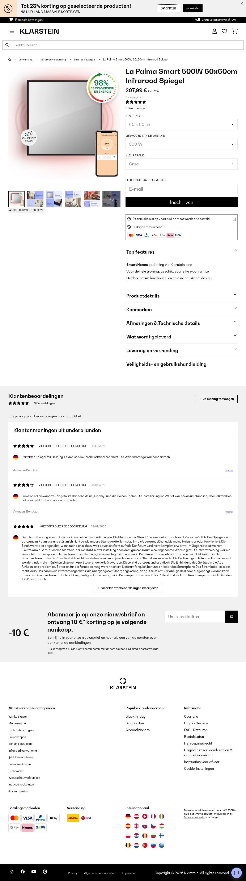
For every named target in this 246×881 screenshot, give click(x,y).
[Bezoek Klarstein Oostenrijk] (136, 815)
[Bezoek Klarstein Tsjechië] (153, 825)
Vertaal (228, 470)
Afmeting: (133, 116)
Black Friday (135, 716)
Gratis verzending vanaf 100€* (217, 19)
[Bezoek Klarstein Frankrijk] (153, 815)
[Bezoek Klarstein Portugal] (144, 844)
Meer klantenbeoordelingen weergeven (128, 587)
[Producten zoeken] (123, 45)
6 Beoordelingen (136, 108)
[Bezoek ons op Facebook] (26, 872)
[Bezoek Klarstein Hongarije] (161, 825)
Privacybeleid (220, 813)
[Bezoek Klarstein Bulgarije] (153, 834)
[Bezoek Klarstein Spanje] (128, 825)
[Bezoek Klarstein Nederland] (136, 844)
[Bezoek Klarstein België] (128, 844)
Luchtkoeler (17, 770)
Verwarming (27, 59)
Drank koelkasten (22, 763)
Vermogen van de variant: (145, 135)
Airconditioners (138, 730)
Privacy (83, 869)
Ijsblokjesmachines (23, 757)
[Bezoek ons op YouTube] (39, 872)
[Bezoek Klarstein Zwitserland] (144, 815)
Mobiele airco (19, 723)
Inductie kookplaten (23, 783)
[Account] (214, 31)
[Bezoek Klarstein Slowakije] (144, 825)
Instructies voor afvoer (202, 762)
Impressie (142, 869)
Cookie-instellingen (199, 768)
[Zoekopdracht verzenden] (7, 44)
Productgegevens (134, 97)
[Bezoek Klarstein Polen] (128, 834)
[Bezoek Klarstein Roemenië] (144, 834)
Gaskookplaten (20, 790)
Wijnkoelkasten (20, 716)
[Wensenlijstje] (224, 31)
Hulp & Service (196, 723)
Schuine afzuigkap (23, 743)
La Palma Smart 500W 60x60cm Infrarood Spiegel (143, 59)
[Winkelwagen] (235, 31)
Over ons (191, 716)
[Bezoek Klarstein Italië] (161, 815)
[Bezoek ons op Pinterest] (53, 872)
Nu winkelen (190, 8)
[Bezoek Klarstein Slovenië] (153, 844)
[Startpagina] (13, 59)
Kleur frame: (135, 155)
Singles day (135, 723)
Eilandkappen (19, 736)
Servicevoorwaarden (196, 816)
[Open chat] (236, 873)
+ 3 (111, 199)
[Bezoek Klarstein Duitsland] (128, 815)
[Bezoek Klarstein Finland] (161, 834)
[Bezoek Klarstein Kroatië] (136, 834)
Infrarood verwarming (57, 59)
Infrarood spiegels (92, 59)
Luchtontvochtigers (23, 730)
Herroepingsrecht (198, 743)
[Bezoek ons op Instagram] (12, 872)
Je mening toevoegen (212, 399)
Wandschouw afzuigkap (27, 777)
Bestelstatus (194, 736)
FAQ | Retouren (196, 730)
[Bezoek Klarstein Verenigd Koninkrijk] (136, 825)
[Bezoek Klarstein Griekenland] (161, 845)
